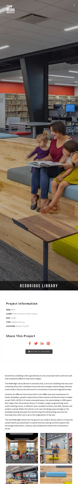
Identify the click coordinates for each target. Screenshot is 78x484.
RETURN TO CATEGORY (38, 352)
